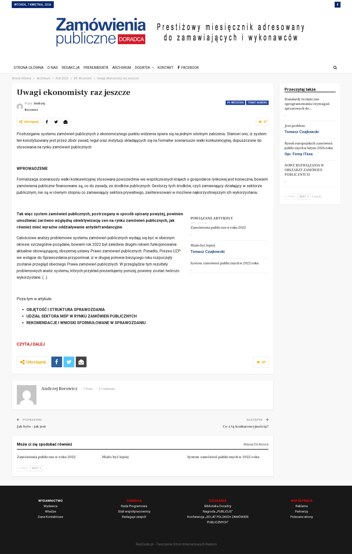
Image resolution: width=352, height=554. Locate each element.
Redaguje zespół (134, 517)
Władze (50, 511)
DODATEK (146, 67)
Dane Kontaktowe (50, 517)
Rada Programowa (134, 506)
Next (36, 468)
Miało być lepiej (202, 245)
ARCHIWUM (124, 67)
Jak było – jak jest (31, 426)
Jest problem (295, 126)
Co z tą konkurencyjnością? (246, 426)
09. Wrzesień (235, 102)
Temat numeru (257, 102)
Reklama (302, 506)
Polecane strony (301, 517)
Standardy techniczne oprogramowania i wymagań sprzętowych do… (307, 104)
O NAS (53, 67)
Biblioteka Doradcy (217, 506)
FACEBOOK (193, 67)
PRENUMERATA (98, 67)
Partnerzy (301, 511)
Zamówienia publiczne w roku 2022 (218, 228)
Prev (23, 468)
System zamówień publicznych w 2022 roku (224, 263)
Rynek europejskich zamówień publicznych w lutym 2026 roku (309, 145)
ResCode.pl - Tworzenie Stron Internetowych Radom (176, 544)
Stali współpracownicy (134, 511)
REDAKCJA (72, 67)
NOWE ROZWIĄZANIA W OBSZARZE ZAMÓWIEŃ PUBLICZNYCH (304, 170)
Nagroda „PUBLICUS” (218, 511)
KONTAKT (170, 67)
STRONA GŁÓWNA (29, 67)
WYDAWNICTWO (50, 501)
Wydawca (50, 506)
